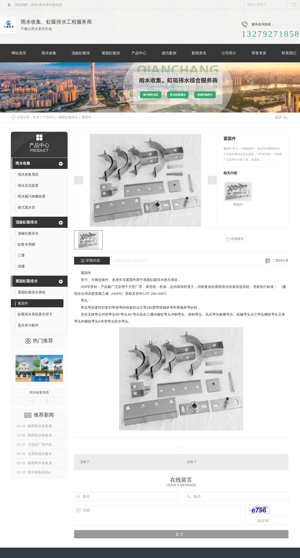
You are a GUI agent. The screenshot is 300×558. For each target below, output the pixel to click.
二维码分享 (280, 260)
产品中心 (49, 117)
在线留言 (235, 239)
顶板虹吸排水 (26, 222)
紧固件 (86, 117)
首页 (36, 117)
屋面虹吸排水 (68, 117)
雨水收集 (22, 163)
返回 (281, 117)
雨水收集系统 (39, 392)
